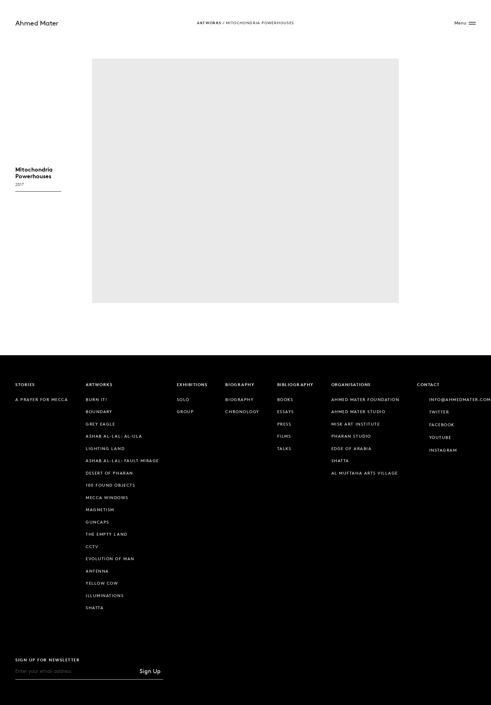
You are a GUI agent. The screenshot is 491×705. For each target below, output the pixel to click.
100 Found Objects (110, 485)
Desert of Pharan (109, 473)
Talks (284, 448)
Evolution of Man (110, 558)
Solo (183, 399)
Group (185, 411)
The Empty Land (106, 534)
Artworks (209, 22)
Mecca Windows (107, 497)
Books (285, 399)
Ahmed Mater (36, 23)
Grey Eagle (100, 424)
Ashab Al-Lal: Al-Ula (114, 436)
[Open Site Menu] (465, 23)
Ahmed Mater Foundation (365, 399)
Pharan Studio (351, 436)
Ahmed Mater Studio (358, 411)
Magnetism (100, 509)
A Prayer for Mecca (41, 399)
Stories (25, 384)
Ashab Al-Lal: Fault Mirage (122, 460)
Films (284, 436)
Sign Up (150, 670)
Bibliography (295, 384)
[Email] (76, 671)
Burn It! (96, 399)
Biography (239, 384)
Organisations (351, 384)
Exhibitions (192, 384)
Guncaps (97, 522)
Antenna (97, 571)
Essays (285, 411)
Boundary (99, 411)
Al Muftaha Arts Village (364, 473)
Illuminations (105, 595)
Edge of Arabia (351, 448)
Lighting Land (105, 448)
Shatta (95, 607)
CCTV (92, 546)
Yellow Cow (102, 583)
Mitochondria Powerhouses (260, 22)
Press (284, 424)
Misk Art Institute (355, 424)
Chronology (242, 411)
